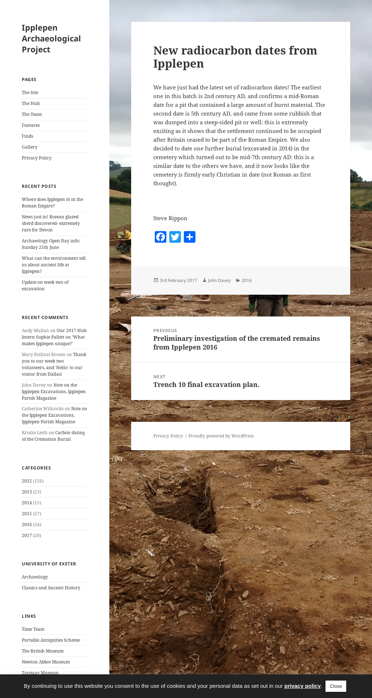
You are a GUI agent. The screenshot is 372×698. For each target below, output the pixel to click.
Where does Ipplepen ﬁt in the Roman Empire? (52, 202)
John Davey (219, 280)
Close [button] (336, 686)
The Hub (31, 103)
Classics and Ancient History (51, 588)
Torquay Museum (40, 673)
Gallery (29, 147)
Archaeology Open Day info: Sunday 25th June (51, 244)
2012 (27, 481)
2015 (27, 514)
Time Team (33, 629)
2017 (27, 535)
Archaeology (35, 577)
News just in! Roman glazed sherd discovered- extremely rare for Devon (51, 223)
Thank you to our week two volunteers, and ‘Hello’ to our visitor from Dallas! (54, 364)
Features (31, 125)
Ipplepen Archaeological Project (51, 38)
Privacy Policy (37, 158)
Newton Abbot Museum (46, 662)
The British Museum (43, 651)
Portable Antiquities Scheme (51, 640)
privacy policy (302, 686)
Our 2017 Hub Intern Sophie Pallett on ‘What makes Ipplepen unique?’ (54, 337)
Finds (27, 136)
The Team (32, 114)
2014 (27, 503)
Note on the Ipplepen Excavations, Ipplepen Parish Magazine (54, 391)
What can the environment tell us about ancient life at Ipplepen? (54, 264)
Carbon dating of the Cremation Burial (53, 435)
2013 (27, 492)
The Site (30, 92)
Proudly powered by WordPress (221, 436)
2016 (27, 524)
